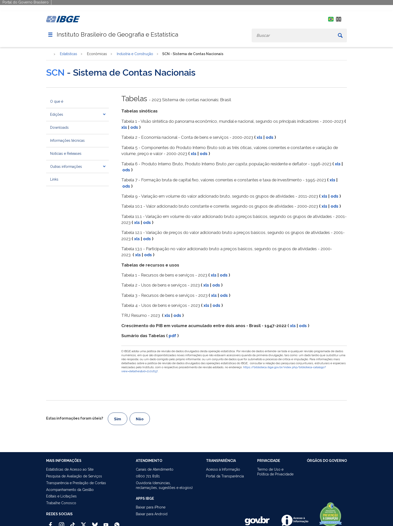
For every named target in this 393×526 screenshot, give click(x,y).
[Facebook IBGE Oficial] (50, 523)
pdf (172, 335)
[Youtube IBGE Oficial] (106, 523)
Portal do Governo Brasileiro (26, 2)
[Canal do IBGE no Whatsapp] (117, 523)
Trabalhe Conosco (61, 503)
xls (124, 127)
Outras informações (66, 167)
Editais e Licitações (61, 496)
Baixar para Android (151, 514)
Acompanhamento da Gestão (70, 490)
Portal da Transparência (225, 476)
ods (134, 127)
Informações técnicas (67, 141)
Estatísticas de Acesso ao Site (69, 469)
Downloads (59, 127)
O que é (56, 101)
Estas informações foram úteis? (74, 418)
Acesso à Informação (223, 469)
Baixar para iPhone (150, 507)
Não (140, 419)
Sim (117, 419)
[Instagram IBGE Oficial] (61, 523)
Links (54, 179)
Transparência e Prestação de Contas (76, 483)
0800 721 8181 (148, 476)
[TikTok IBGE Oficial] (72, 523)
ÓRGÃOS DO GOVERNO (327, 461)
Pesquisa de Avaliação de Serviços (74, 476)
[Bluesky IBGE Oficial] (94, 523)
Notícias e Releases (65, 154)
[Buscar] (340, 35)
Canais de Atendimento (154, 469)
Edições (56, 114)
